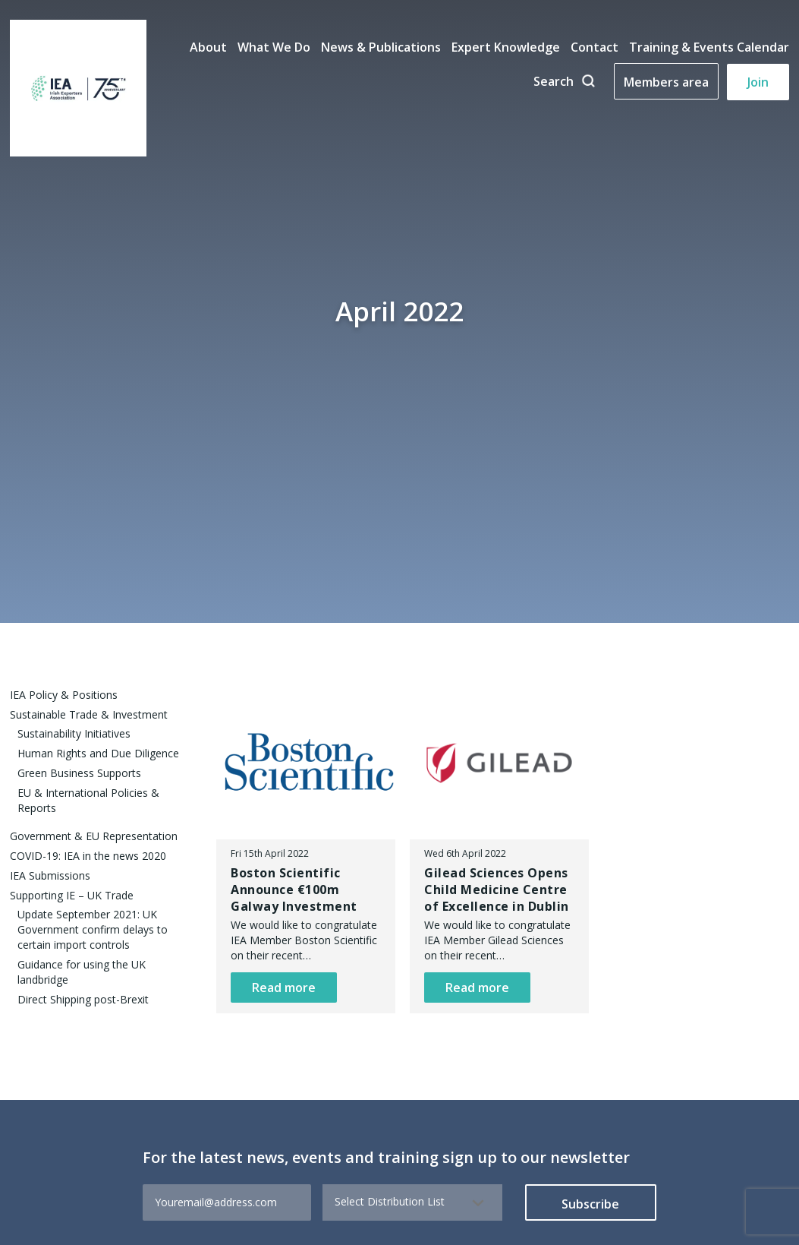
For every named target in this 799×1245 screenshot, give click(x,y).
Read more (284, 987)
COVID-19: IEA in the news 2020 (88, 855)
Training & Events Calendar (709, 47)
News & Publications (381, 47)
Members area (666, 82)
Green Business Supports (79, 773)
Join (758, 82)
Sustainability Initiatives (74, 733)
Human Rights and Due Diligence (98, 753)
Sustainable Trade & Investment (89, 714)
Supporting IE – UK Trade (72, 895)
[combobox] (412, 1202)
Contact (594, 47)
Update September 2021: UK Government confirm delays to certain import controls (92, 929)
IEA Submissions (50, 875)
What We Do (273, 47)
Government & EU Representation (94, 836)
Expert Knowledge (505, 47)
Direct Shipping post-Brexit (83, 999)
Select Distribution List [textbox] (390, 1201)
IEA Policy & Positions (64, 694)
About (208, 47)
